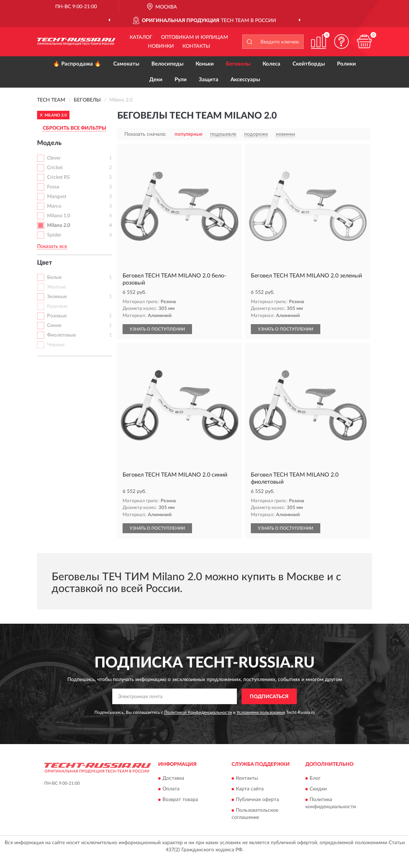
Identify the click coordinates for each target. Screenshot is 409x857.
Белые (54, 277)
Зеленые (57, 296)
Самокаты (126, 64)
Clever (54, 158)
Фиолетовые (61, 335)
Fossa (53, 187)
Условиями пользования (261, 712)
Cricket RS (58, 177)
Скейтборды (308, 64)
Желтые (56, 287)
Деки (155, 79)
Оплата (171, 788)
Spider (54, 235)
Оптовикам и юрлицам (194, 37)
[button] (341, 41)
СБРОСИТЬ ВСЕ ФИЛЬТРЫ (74, 128)
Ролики (346, 64)
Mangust (56, 196)
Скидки (318, 788)
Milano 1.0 (58, 215)
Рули (181, 79)
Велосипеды (167, 64)
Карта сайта (250, 788)
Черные (55, 344)
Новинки (161, 46)
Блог (315, 778)
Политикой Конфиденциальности (198, 712)
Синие (54, 325)
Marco (54, 206)
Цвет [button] (44, 263)
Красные (57, 306)
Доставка (173, 778)
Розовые (57, 315)
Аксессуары (245, 79)
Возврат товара (180, 799)
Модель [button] (49, 143)
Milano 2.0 (58, 225)
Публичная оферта (257, 799)
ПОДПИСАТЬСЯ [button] (269, 696)
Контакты (196, 46)
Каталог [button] (141, 37)
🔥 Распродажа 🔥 (77, 64)
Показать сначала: (145, 134)
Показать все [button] (52, 246)
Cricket (55, 167)
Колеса (271, 64)
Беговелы (238, 64)
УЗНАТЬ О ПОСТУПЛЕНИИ (157, 329)
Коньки (205, 64)
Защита (208, 79)
